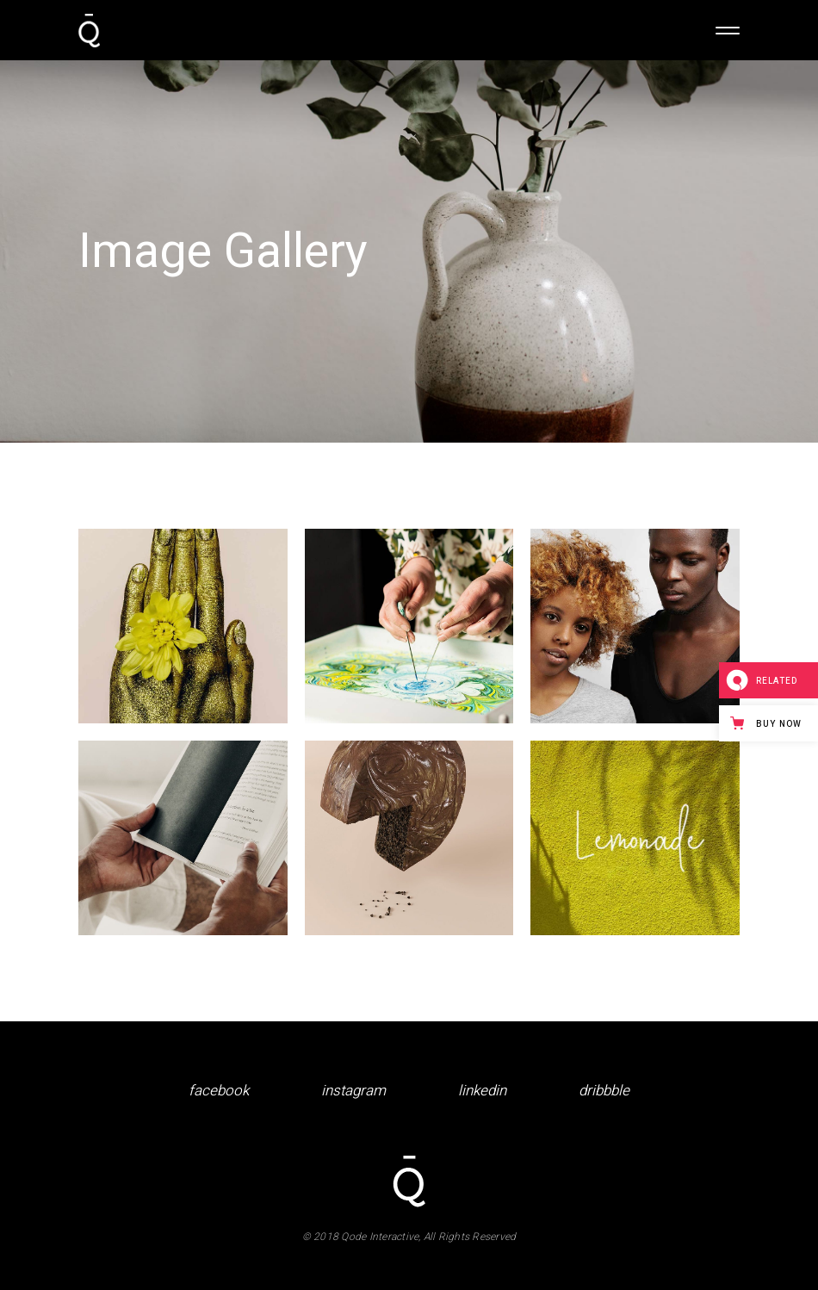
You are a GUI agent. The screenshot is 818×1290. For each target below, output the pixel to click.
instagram (353, 1090)
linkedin (482, 1090)
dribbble (604, 1090)
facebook (219, 1090)
